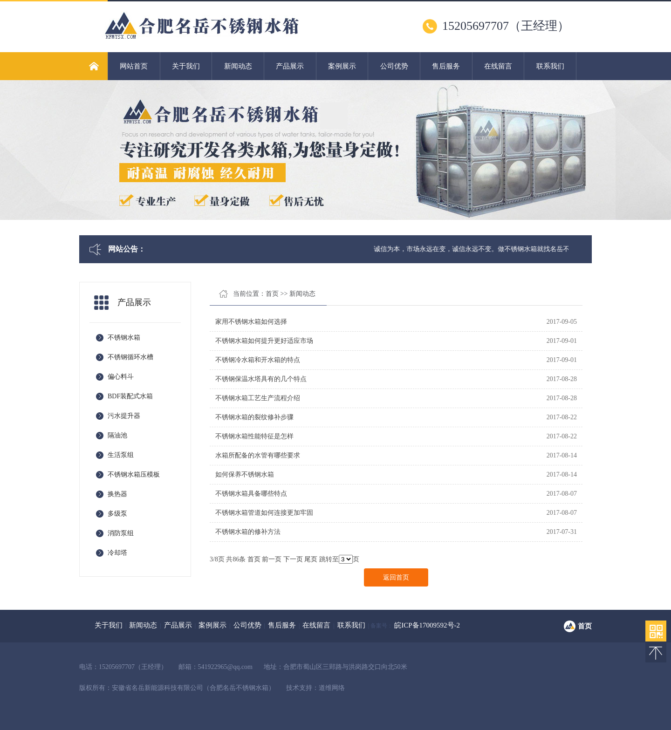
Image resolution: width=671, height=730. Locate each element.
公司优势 (394, 66)
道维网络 (332, 687)
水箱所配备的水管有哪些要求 (257, 455)
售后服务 (446, 66)
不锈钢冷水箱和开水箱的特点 (257, 359)
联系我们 (550, 66)
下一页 (293, 559)
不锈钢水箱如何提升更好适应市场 (264, 340)
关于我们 (186, 66)
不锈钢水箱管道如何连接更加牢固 (264, 512)
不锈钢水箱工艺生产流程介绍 (257, 398)
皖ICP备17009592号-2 (427, 625)
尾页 (310, 559)
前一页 (271, 559)
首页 (272, 293)
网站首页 (134, 66)
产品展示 (290, 66)
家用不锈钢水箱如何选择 (251, 321)
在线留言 (498, 66)
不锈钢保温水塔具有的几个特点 (261, 378)
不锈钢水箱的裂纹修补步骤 (254, 417)
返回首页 (396, 577)
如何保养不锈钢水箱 (244, 474)
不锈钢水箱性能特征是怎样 (254, 436)
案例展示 (342, 66)
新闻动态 (238, 66)
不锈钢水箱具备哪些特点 (251, 493)
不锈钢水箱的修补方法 (248, 531)
